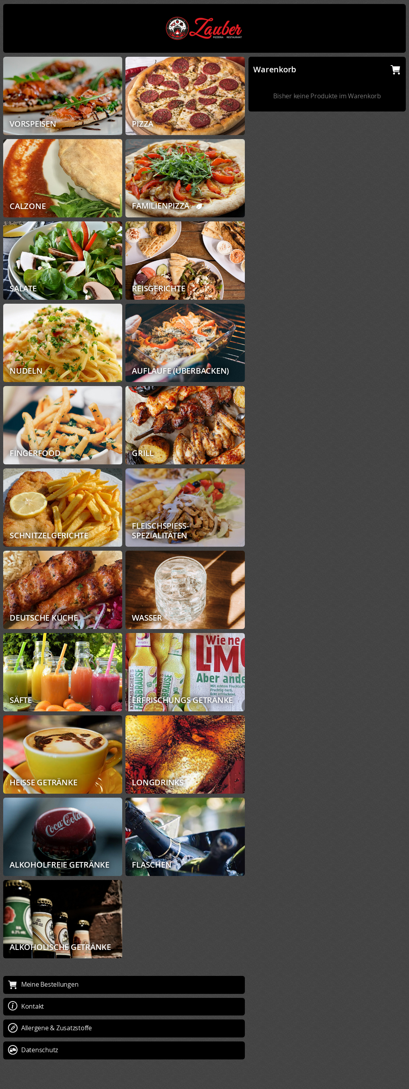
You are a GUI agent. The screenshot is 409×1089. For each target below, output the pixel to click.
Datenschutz (33, 1049)
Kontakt (26, 1006)
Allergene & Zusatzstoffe (50, 1027)
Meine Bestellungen (43, 984)
